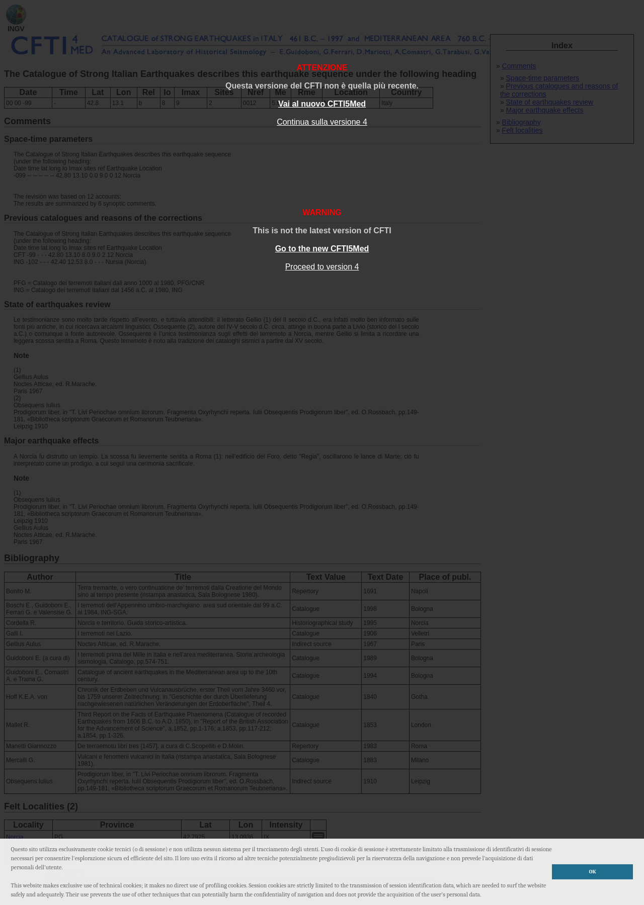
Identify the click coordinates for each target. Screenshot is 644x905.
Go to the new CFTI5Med (322, 248)
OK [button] (592, 871)
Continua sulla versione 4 (322, 122)
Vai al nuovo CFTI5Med (322, 104)
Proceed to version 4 (322, 266)
